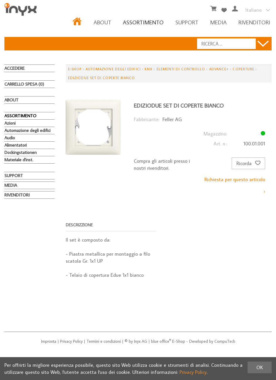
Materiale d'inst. (18, 159)
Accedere (14, 68)
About (102, 22)
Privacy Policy (71, 341)
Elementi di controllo (181, 69)
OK (259, 367)
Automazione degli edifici (27, 130)
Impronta (48, 341)
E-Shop (75, 69)
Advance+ (219, 69)
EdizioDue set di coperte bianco (101, 78)
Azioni (10, 123)
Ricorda (248, 163)
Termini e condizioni (104, 341)
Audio (9, 137)
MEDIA (218, 22)
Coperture (243, 69)
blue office (161, 341)
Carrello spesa (24, 84)
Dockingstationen (20, 152)
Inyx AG (140, 341)
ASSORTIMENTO (143, 22)
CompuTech (224, 341)
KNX (149, 69)
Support (186, 22)
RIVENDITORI (254, 22)
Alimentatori (15, 145)
